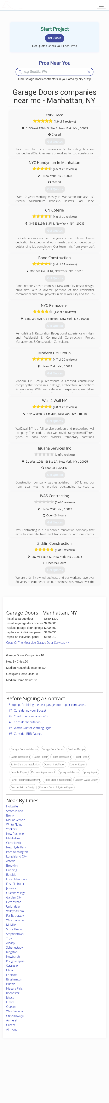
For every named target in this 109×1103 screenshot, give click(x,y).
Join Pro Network (42, 1064)
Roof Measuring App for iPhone (50, 1078)
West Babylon (15, 920)
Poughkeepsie (15, 961)
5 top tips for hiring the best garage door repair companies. (47, 705)
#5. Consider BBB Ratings (25, 734)
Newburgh (13, 957)
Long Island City (16, 856)
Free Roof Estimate (17, 1078)
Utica (9, 970)
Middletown (14, 838)
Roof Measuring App (44, 1073)
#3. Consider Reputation (25, 722)
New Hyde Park (16, 847)
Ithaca (10, 998)
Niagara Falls (14, 988)
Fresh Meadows (16, 879)
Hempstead (13, 902)
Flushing (11, 870)
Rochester (12, 993)
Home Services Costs (19, 1064)
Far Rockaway (15, 916)
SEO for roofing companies (86, 1082)
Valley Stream (15, 911)
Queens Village (15, 893)
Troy (9, 938)
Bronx (10, 815)
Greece (11, 1025)
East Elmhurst (15, 884)
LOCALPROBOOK (26, 5)
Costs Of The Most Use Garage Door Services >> (37, 643)
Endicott (11, 975)
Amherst (11, 1020)
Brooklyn (12, 865)
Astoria (10, 861)
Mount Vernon (15, 820)
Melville (11, 925)
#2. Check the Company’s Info (28, 716)
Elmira (10, 1002)
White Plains (14, 824)
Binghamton (14, 979)
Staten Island (14, 811)
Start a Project (15, 1073)
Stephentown (15, 934)
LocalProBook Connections (86, 1078)
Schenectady (14, 947)
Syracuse (12, 966)
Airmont (11, 1029)
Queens (11, 1007)
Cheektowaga (15, 1016)
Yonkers (11, 829)
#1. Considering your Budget (27, 710)
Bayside (11, 875)
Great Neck (13, 843)
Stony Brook (14, 929)
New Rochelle (15, 834)
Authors (75, 1073)
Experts (37, 1068)
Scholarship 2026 (80, 1064)
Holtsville (12, 806)
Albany (10, 943)
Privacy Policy (79, 1068)
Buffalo (10, 984)
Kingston (12, 952)
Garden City (14, 897)
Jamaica (11, 888)
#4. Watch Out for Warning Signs (30, 728)
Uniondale (13, 906)
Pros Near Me (15, 1068)
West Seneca (14, 1011)
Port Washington (17, 852)
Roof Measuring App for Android (51, 1082)
